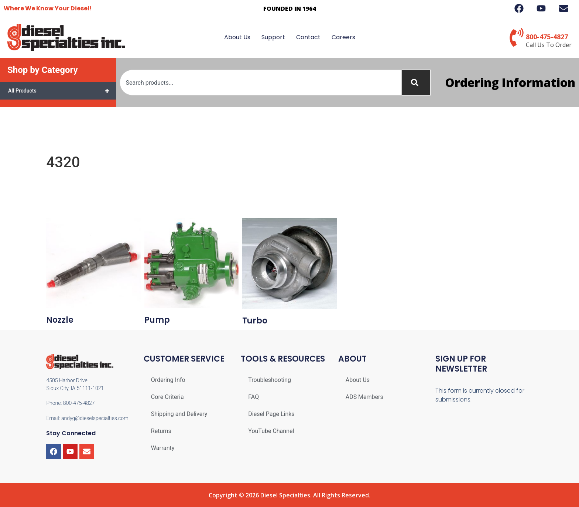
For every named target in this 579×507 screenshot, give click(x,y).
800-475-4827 (547, 36)
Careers (343, 37)
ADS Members (364, 396)
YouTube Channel (271, 430)
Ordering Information (510, 82)
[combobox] (261, 82)
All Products (62, 91)
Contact (308, 37)
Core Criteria (167, 396)
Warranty (163, 447)
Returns (161, 430)
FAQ (253, 396)
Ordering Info (168, 379)
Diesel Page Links (271, 413)
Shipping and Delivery (179, 413)
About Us (237, 37)
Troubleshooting (269, 379)
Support (273, 37)
